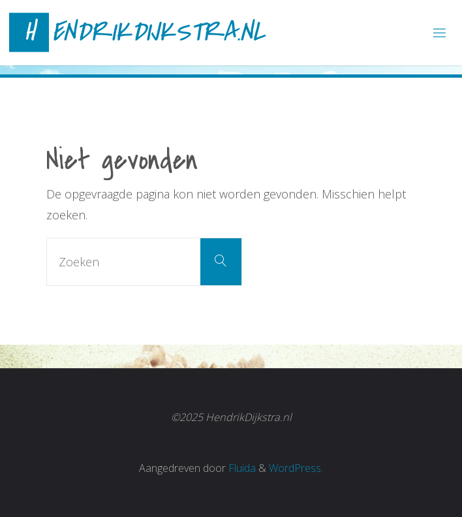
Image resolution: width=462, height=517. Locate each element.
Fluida (241, 468)
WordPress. (296, 468)
